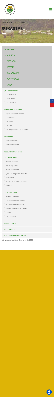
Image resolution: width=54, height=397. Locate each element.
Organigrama (10, 99)
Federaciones (10, 118)
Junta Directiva (11, 103)
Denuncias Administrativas (15, 235)
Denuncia (9, 185)
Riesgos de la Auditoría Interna (16, 181)
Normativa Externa (12, 145)
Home (4, 23)
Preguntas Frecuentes (13, 152)
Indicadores (10, 178)
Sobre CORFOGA (11, 95)
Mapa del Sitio (10, 223)
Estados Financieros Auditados (16, 208)
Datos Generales (12, 162)
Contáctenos (9, 229)
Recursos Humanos (13, 197)
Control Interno (11, 216)
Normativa (8, 137)
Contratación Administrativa (15, 201)
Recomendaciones (12, 170)
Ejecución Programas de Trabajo (17, 174)
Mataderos (10, 122)
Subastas (9, 126)
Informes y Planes (12, 166)
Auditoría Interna (11, 158)
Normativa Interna (12, 141)
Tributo (8, 212)
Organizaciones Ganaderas (15, 114)
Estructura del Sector (13, 110)
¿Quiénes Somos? (11, 91)
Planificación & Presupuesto (16, 205)
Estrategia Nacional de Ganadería (17, 129)
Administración (10, 193)
